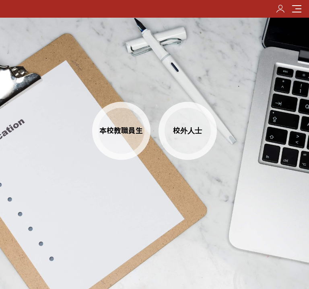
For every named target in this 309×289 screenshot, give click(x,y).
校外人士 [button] (187, 131)
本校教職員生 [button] (121, 131)
